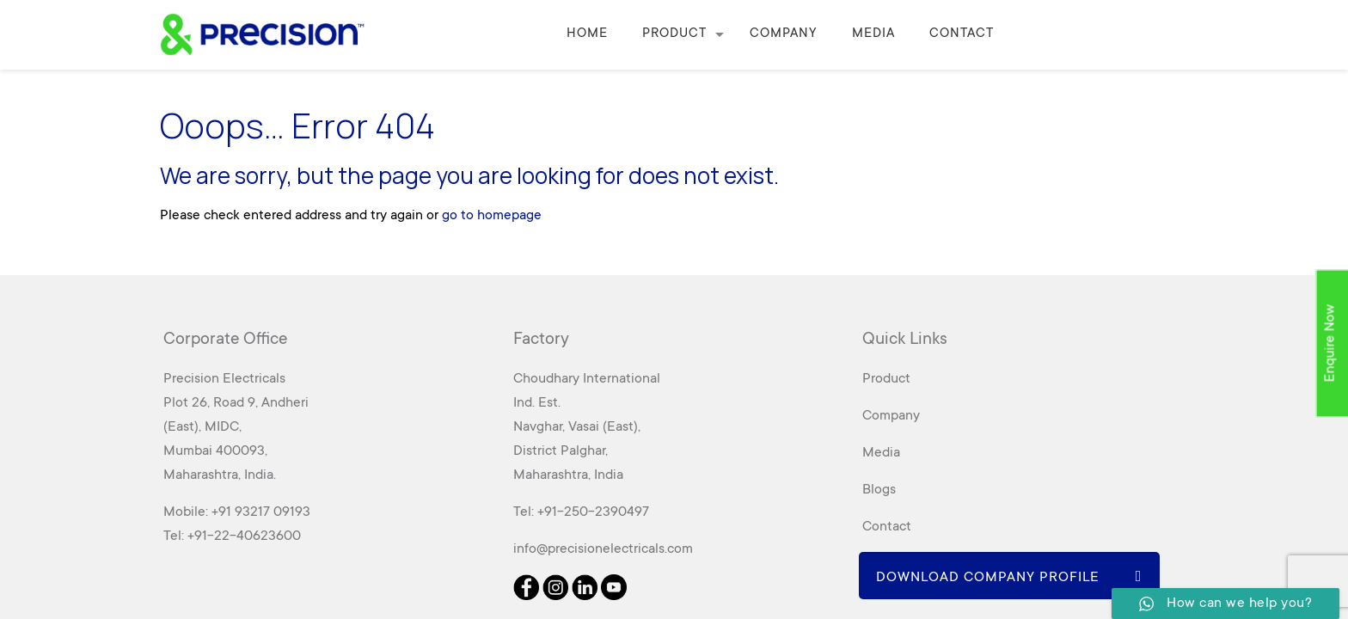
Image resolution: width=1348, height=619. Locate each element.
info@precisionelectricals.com (603, 549)
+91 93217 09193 (260, 512)
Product (886, 379)
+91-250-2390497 (593, 512)
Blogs (879, 490)
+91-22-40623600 (244, 536)
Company (891, 416)
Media (881, 453)
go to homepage (492, 216)
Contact (886, 527)
